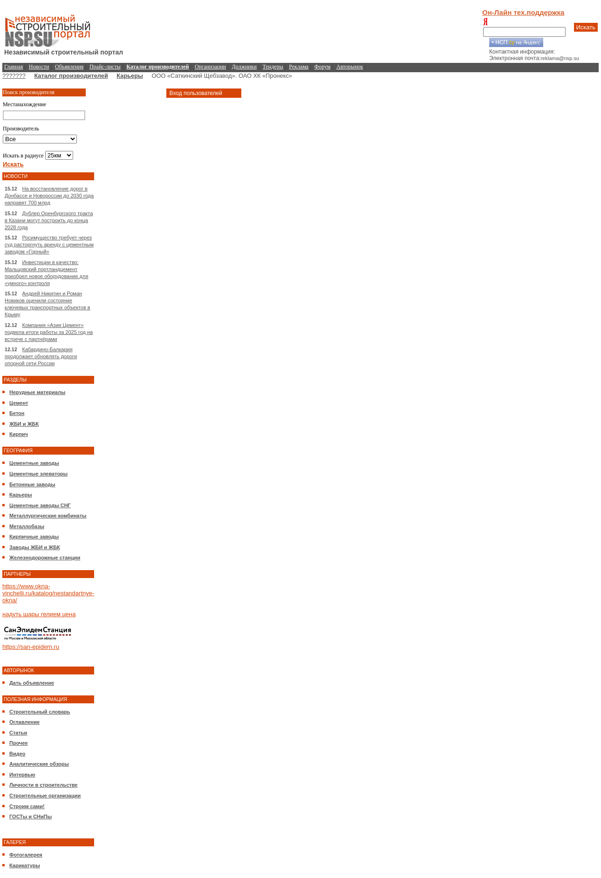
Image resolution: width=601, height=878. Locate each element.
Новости (39, 66)
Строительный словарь (39, 712)
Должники (244, 66)
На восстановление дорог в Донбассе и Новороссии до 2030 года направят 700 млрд (49, 195)
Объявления (69, 66)
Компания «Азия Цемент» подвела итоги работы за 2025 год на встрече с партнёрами (49, 332)
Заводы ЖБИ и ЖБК (34, 547)
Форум (322, 66)
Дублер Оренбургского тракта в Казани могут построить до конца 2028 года (49, 220)
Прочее (18, 743)
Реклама (298, 66)
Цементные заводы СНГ (40, 505)
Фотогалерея (25, 855)
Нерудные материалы (37, 392)
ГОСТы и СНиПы (30, 816)
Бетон (16, 413)
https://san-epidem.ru (30, 646)
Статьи (18, 732)
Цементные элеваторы (38, 473)
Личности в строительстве (43, 785)
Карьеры (129, 75)
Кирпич (18, 434)
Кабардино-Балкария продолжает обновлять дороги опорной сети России (41, 356)
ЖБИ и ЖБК (24, 424)
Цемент (18, 403)
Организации (210, 66)
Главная (13, 66)
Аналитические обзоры (39, 764)
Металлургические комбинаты (47, 515)
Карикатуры (24, 865)
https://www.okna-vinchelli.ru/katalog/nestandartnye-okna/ (48, 593)
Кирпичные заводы (34, 536)
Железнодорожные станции (44, 557)
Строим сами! (27, 806)
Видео (17, 753)
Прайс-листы (105, 66)
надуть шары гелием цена (39, 614)
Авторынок (349, 66)
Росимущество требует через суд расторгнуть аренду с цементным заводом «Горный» (49, 244)
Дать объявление (31, 683)
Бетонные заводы (32, 484)
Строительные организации (45, 795)
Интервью (22, 774)
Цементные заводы (34, 463)
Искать (586, 27)
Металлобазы (26, 526)
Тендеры (273, 66)
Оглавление (24, 722)
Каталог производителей (71, 75)
